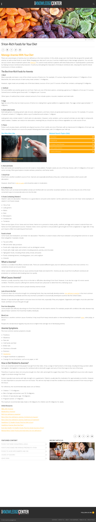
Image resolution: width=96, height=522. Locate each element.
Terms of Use (83, 519)
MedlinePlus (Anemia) (8, 411)
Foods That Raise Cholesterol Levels (14, 444)
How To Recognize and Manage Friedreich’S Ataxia (19, 448)
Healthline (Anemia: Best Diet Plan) (12, 425)
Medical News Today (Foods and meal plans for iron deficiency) (21, 430)
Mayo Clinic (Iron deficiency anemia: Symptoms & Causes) (19, 417)
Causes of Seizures (8, 455)
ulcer (82, 317)
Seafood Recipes (55, 151)
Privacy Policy (91, 519)
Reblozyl (33, 62)
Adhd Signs (5, 458)
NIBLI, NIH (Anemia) (7, 409)
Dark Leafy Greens (56, 148)
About (67, 519)
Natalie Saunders (5, 39)
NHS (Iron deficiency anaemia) (10, 414)
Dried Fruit (53, 140)
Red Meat (53, 137)
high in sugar (20, 183)
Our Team (54, 519)
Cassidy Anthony (55, 458)
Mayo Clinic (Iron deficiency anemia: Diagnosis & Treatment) (20, 420)
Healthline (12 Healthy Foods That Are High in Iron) (17, 422)
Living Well (90, 39)
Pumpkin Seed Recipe (57, 144)
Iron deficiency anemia (72, 293)
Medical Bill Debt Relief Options (62, 457)
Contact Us (61, 519)
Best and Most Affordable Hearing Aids (12, 159)
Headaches (6, 354)
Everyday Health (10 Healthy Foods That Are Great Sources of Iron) (22, 428)
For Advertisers (74, 519)
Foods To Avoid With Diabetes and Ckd (14, 451)
